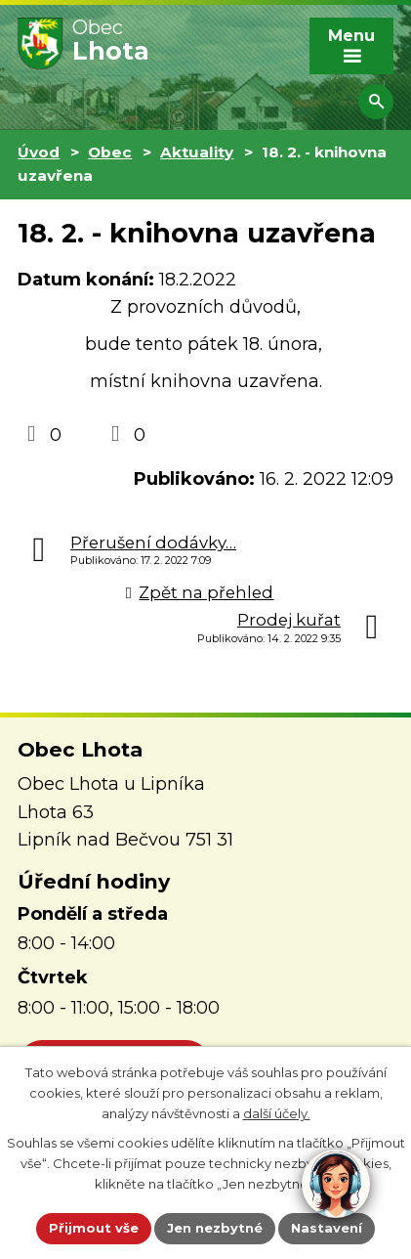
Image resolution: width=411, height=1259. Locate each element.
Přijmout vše (94, 1228)
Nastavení (326, 1228)
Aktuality (196, 152)
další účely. (276, 1112)
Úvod (39, 152)
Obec (110, 152)
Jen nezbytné (215, 1228)
